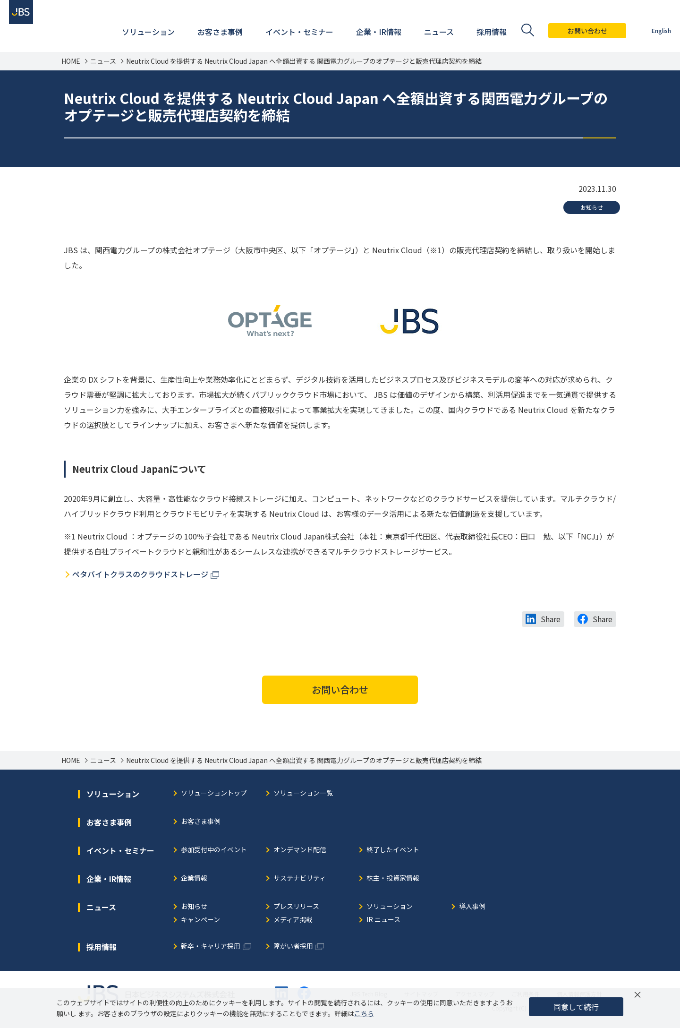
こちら (364, 1013)
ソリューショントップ (214, 793)
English (651, 30)
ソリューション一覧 (303, 793)
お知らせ (591, 207)
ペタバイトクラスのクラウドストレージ (140, 574)
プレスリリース (296, 907)
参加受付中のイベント (214, 850)
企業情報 (194, 878)
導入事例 (472, 907)
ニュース (103, 61)
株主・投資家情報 (392, 878)
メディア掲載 (293, 920)
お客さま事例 (201, 822)
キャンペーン (200, 920)
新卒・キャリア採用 (210, 946)
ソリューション (389, 907)
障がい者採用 (293, 946)
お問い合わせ (577, 30)
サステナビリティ (299, 878)
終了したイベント (392, 850)
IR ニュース (383, 920)
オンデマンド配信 (299, 850)
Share (551, 619)
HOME (70, 61)
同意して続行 (576, 1006)
